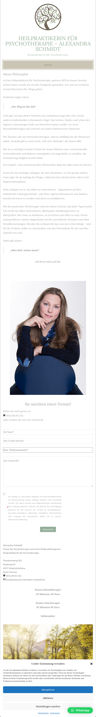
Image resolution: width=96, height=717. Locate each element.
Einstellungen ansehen (48, 706)
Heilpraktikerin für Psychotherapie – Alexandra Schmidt (48, 43)
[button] (91, 663)
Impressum (55, 713)
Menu (48, 65)
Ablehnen (48, 698)
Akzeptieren (47, 689)
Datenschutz (43, 713)
